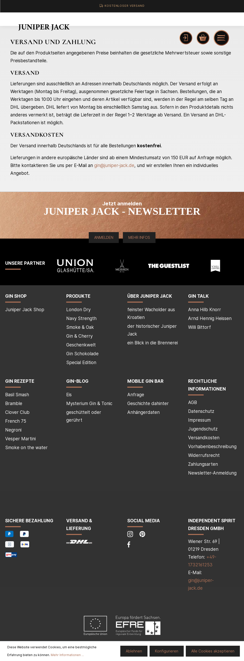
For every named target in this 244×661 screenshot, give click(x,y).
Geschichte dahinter (148, 403)
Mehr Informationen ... (67, 655)
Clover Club (17, 412)
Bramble (13, 403)
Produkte (78, 296)
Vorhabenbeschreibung (212, 446)
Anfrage (135, 394)
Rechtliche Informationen (207, 385)
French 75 (15, 421)
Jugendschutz (203, 429)
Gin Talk (198, 296)
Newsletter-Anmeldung (212, 473)
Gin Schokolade (82, 353)
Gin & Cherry (79, 336)
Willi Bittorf (199, 327)
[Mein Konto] (185, 37)
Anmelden (103, 237)
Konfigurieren (166, 651)
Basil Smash (17, 394)
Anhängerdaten (143, 412)
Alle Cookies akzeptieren (212, 651)
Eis (69, 394)
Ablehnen (134, 651)
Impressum (199, 420)
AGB (192, 402)
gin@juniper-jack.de (114, 165)
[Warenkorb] (202, 37)
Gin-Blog (77, 381)
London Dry (78, 309)
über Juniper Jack (149, 296)
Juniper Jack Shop (24, 309)
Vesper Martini (20, 438)
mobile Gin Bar (145, 381)
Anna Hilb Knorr (204, 309)
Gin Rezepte (19, 381)
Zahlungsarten (203, 464)
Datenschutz (201, 411)
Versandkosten (203, 437)
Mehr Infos (139, 237)
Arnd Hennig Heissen (210, 318)
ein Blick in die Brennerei (152, 342)
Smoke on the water (26, 447)
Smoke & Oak (80, 327)
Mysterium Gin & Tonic (89, 403)
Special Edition (81, 362)
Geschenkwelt (81, 344)
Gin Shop (16, 296)
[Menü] (221, 37)
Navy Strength (81, 318)
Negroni (13, 430)
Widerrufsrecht (204, 455)
